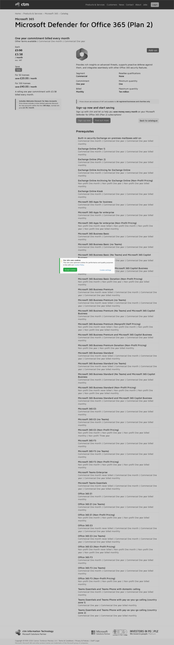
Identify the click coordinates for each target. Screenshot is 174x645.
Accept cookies (70, 270)
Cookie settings (105, 270)
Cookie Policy (79, 265)
